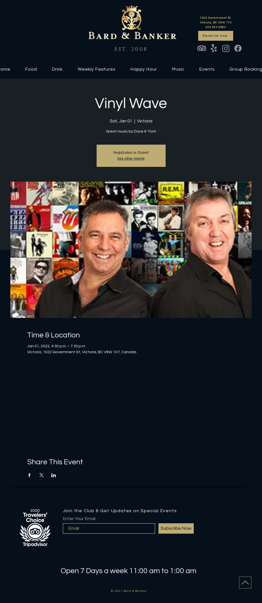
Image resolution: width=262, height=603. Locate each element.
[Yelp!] (214, 48)
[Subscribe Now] (176, 528)
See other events (131, 158)
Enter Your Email (79, 519)
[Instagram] (226, 48)
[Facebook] (238, 48)
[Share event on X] (41, 475)
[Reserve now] (215, 36)
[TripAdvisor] (202, 48)
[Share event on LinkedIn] (53, 475)
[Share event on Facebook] (29, 475)
